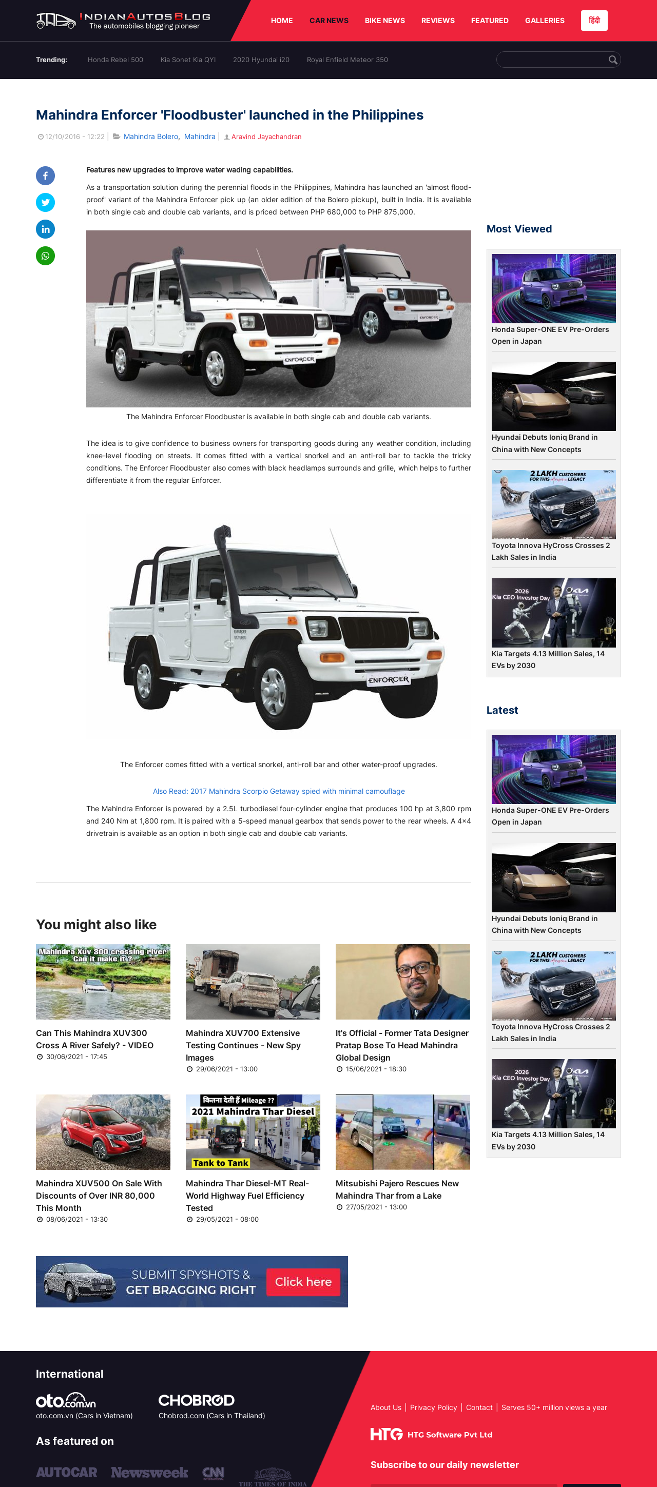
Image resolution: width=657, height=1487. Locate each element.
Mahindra (200, 136)
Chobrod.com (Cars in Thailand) (212, 1415)
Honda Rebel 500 (115, 59)
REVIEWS (438, 20)
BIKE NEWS (385, 20)
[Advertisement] (554, 155)
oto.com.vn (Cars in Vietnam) (84, 1415)
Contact (479, 1407)
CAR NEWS (329, 20)
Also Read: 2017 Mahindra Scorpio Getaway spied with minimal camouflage (279, 791)
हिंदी (594, 20)
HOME (282, 20)
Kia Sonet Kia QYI (188, 59)
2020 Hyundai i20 (261, 59)
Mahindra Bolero (151, 136)
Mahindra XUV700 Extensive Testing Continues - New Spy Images (243, 1045)
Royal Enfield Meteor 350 (347, 59)
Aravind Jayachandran (262, 136)
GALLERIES (545, 20)
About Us (386, 1407)
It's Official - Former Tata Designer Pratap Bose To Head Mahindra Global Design (402, 1045)
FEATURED (490, 20)
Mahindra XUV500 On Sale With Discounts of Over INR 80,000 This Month (99, 1195)
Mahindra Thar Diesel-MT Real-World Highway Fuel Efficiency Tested (247, 1195)
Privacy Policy (433, 1407)
